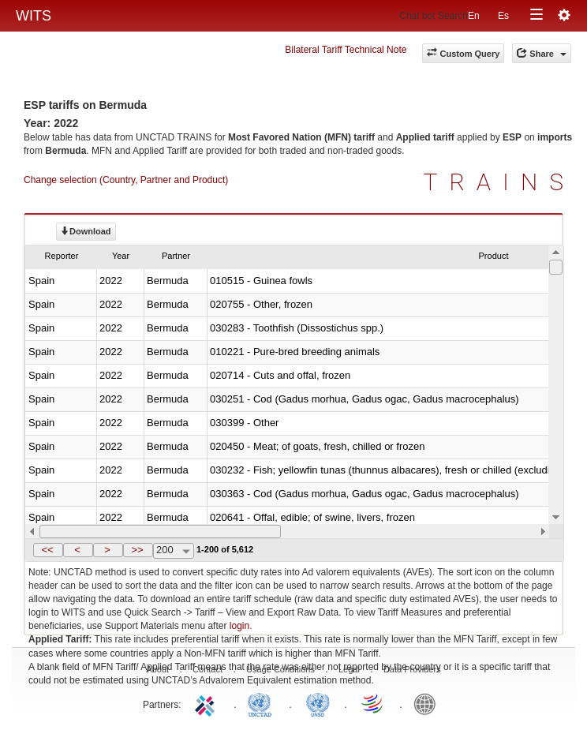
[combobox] (173, 551)
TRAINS (499, 182)
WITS (33, 16)
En (474, 15)
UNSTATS (318, 703)
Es (503, 15)
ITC (207, 703)
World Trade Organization (373, 703)
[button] (48, 550)
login (239, 625)
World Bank (428, 703)
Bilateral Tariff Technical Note (345, 49)
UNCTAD (263, 703)
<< (47, 550)
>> (137, 550)
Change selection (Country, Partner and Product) (126, 179)
